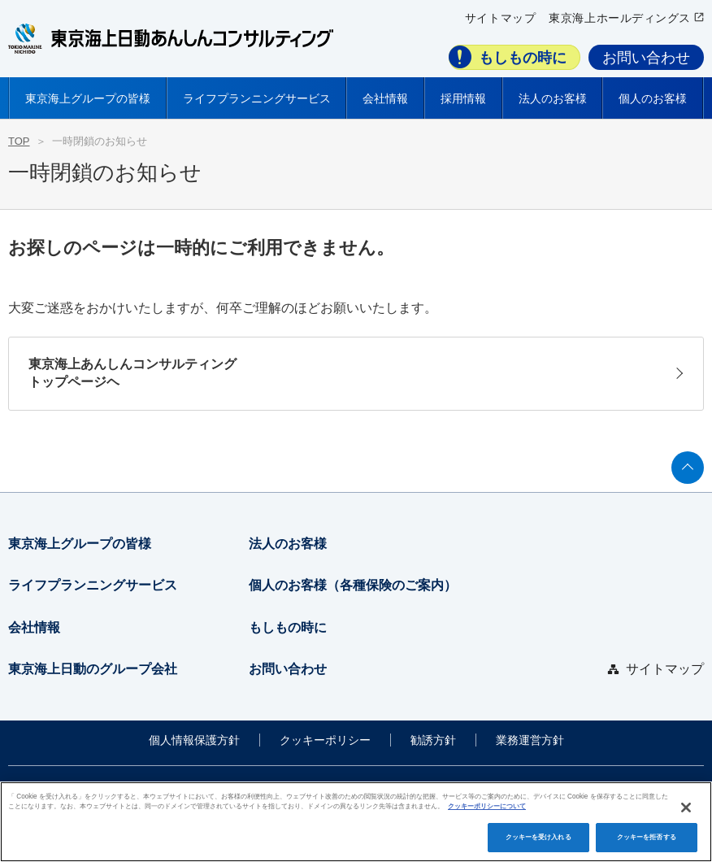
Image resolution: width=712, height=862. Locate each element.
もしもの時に (523, 58)
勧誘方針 (433, 740)
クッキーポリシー (325, 740)
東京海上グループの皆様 (79, 544)
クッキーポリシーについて (487, 806)
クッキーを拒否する (646, 837)
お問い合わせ (646, 58)
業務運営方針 (530, 740)
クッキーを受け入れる (538, 837)
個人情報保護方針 (194, 740)
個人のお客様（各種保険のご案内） (353, 585)
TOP (19, 141)
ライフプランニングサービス (92, 585)
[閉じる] (686, 807)
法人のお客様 (288, 544)
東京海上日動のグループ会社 (92, 669)
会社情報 (34, 627)
